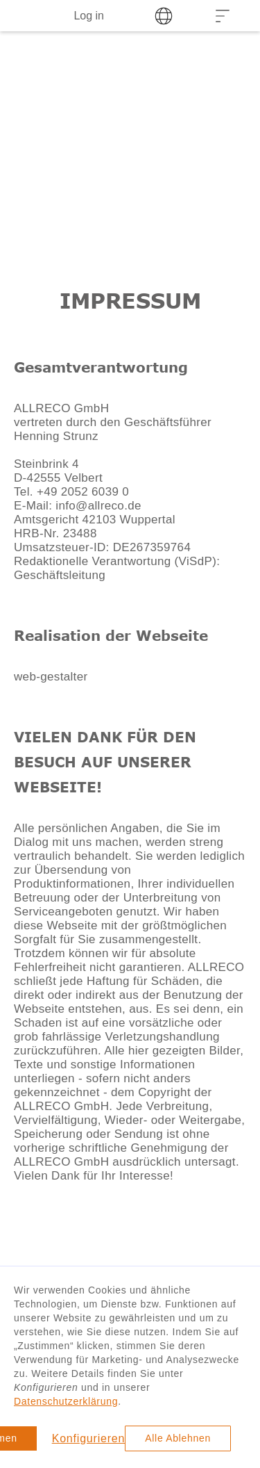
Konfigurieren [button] (88, 1438)
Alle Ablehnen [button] (178, 1438)
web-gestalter (50, 676)
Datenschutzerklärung (66, 1401)
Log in (88, 16)
